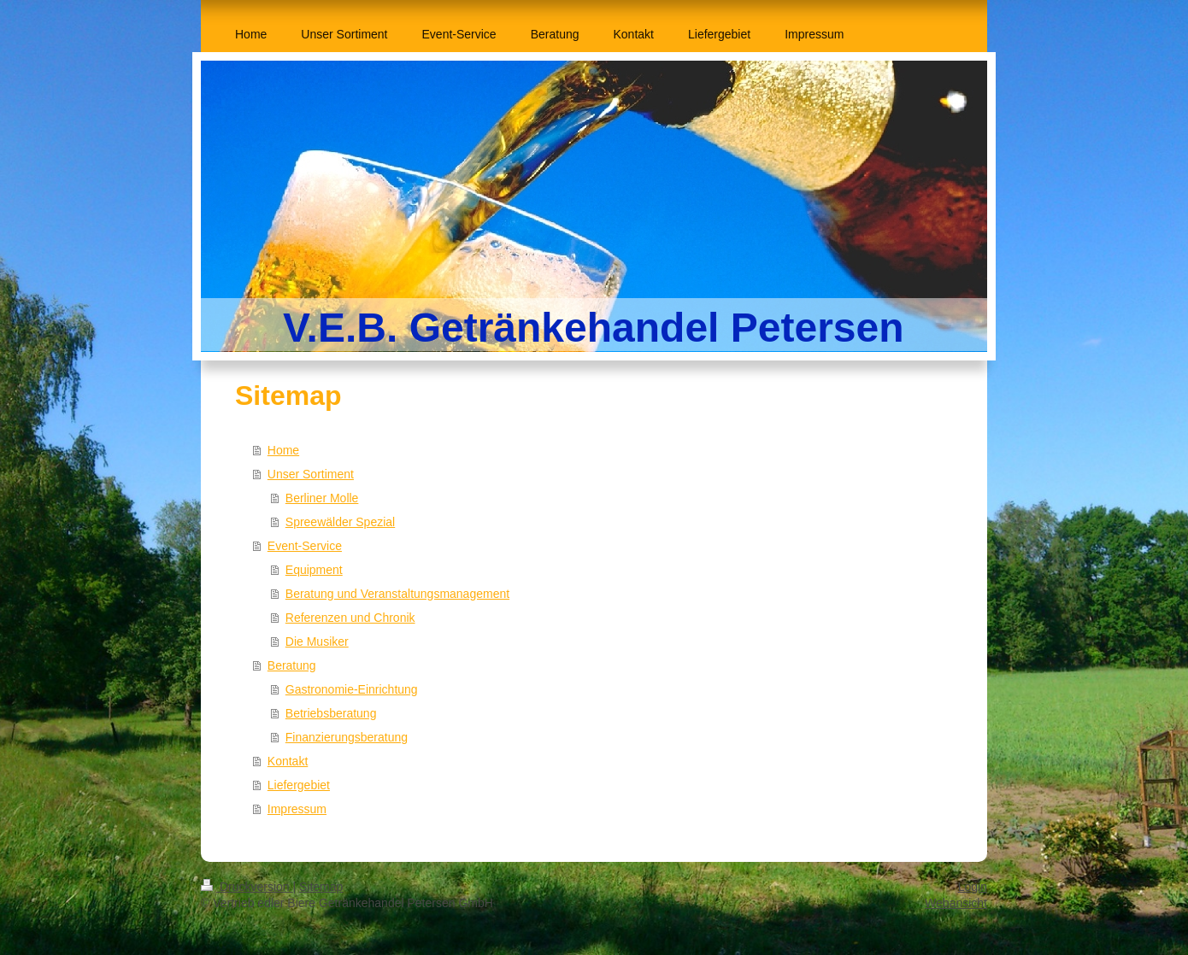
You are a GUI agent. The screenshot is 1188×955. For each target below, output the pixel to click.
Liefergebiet (299, 785)
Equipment (314, 570)
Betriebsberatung (331, 713)
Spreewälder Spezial (340, 522)
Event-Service (305, 546)
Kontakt (288, 761)
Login (972, 886)
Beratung (292, 665)
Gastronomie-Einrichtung (351, 689)
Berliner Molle (322, 498)
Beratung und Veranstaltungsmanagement (397, 594)
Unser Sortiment (311, 474)
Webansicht (956, 903)
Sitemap (321, 886)
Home (283, 450)
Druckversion (246, 886)
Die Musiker (317, 641)
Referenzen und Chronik (350, 617)
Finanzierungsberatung (346, 737)
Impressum (297, 809)
